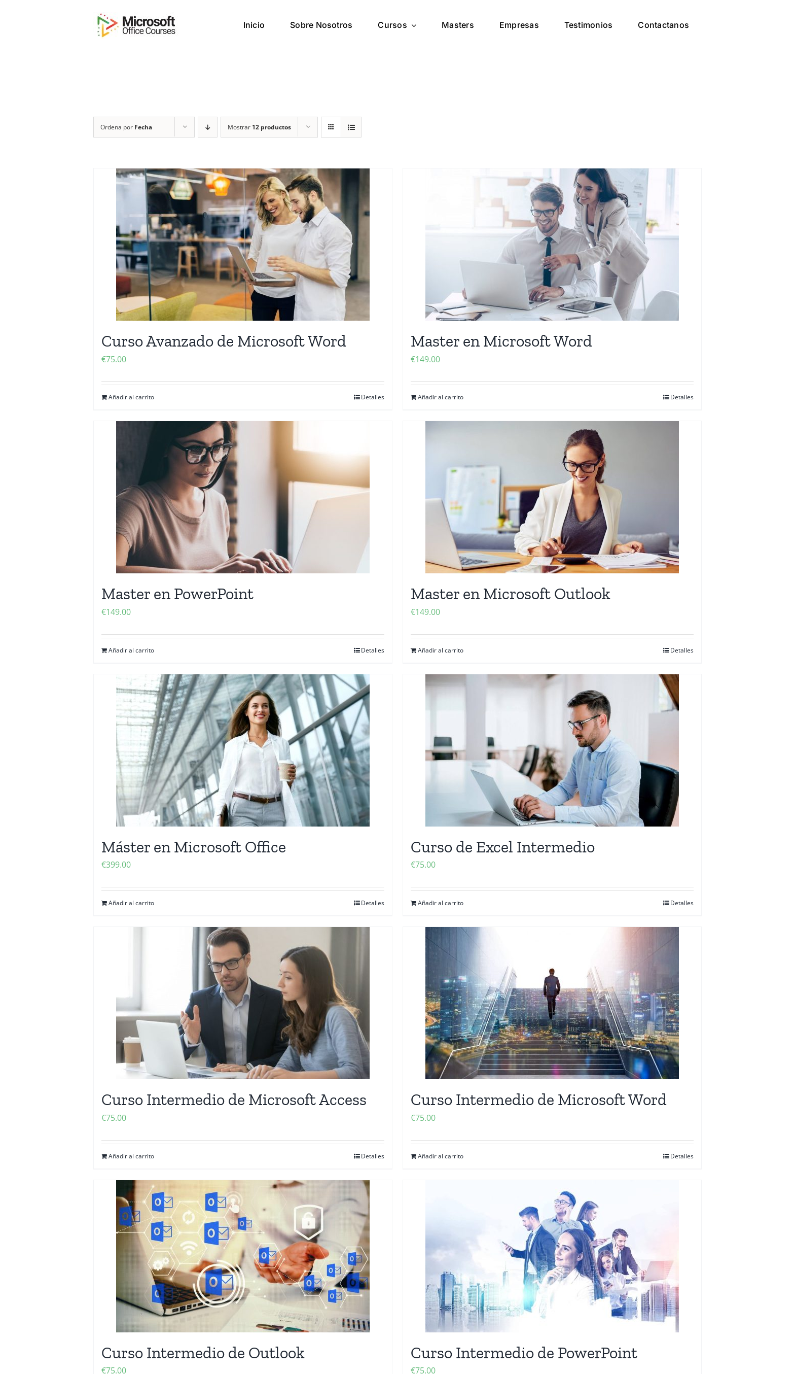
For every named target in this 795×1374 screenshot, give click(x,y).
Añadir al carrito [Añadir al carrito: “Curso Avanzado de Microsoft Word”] (131, 397)
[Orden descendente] (208, 127)
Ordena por (126, 127)
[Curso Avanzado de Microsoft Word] (243, 244)
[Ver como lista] (351, 127)
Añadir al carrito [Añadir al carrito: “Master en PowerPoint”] (131, 650)
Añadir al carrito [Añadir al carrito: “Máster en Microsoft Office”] (131, 903)
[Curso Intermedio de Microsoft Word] (552, 1003)
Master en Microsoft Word (501, 341)
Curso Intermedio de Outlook (203, 1352)
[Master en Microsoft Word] (552, 244)
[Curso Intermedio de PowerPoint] (552, 1256)
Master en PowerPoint (177, 593)
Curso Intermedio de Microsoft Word (539, 1099)
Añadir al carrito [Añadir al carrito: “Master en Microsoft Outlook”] (440, 650)
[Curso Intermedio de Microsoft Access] (243, 1003)
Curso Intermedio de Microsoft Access (234, 1099)
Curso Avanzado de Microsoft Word (223, 341)
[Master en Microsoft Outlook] (552, 497)
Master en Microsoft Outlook (510, 593)
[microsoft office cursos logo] (136, 16)
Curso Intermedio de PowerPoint (524, 1352)
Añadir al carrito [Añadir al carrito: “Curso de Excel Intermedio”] (440, 903)
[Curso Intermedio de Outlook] (243, 1256)
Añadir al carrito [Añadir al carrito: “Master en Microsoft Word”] (440, 397)
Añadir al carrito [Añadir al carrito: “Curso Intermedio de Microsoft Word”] (440, 1156)
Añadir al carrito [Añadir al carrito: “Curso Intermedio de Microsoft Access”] (131, 1156)
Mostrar (259, 127)
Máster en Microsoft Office (193, 846)
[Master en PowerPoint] (243, 497)
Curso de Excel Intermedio (503, 846)
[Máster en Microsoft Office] (243, 750)
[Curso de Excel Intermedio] (552, 750)
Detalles (372, 397)
